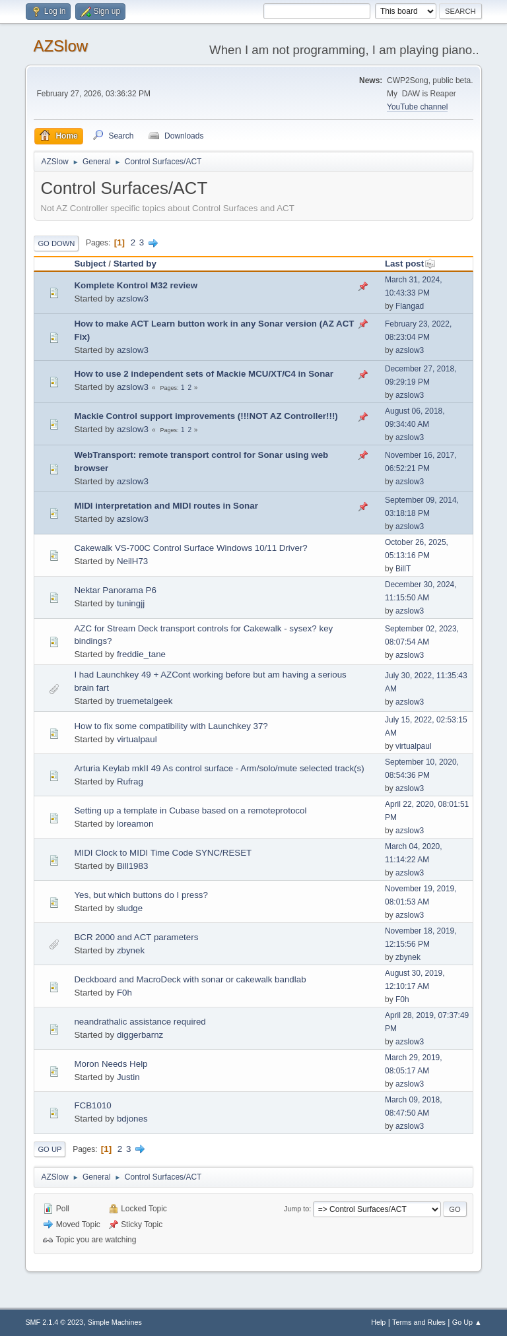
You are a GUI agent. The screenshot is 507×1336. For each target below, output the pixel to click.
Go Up (49, 1149)
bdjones (132, 1119)
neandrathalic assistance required (139, 1022)
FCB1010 (92, 1105)
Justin (128, 1077)
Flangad (409, 306)
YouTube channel (417, 106)
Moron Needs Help (110, 1064)
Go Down (56, 243)
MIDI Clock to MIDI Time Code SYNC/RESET (163, 853)
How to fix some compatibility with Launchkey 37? (170, 726)
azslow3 (133, 298)
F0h (124, 993)
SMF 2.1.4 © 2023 (54, 1322)
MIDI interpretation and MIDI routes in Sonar (165, 506)
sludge (130, 908)
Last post (410, 264)
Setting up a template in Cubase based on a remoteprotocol (190, 810)
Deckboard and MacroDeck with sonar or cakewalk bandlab (190, 979)
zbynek (131, 950)
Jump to (296, 1209)
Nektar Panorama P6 (115, 590)
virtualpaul (137, 739)
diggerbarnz (140, 1035)
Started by (135, 264)
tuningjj (131, 603)
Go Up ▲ (467, 1322)
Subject (90, 264)
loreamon (135, 824)
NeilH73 (132, 561)
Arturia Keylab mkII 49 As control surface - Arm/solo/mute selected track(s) (219, 768)
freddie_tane (141, 654)
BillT (403, 568)
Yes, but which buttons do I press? (141, 895)
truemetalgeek (144, 701)
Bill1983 (132, 866)
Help (378, 1322)
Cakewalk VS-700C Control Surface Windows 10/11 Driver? (190, 548)
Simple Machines (115, 1322)
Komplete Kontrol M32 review (135, 285)
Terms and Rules (419, 1322)
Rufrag (130, 781)
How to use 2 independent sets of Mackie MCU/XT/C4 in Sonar (203, 374)
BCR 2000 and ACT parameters (136, 937)
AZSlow (60, 46)
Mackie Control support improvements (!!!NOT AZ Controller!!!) (205, 416)
